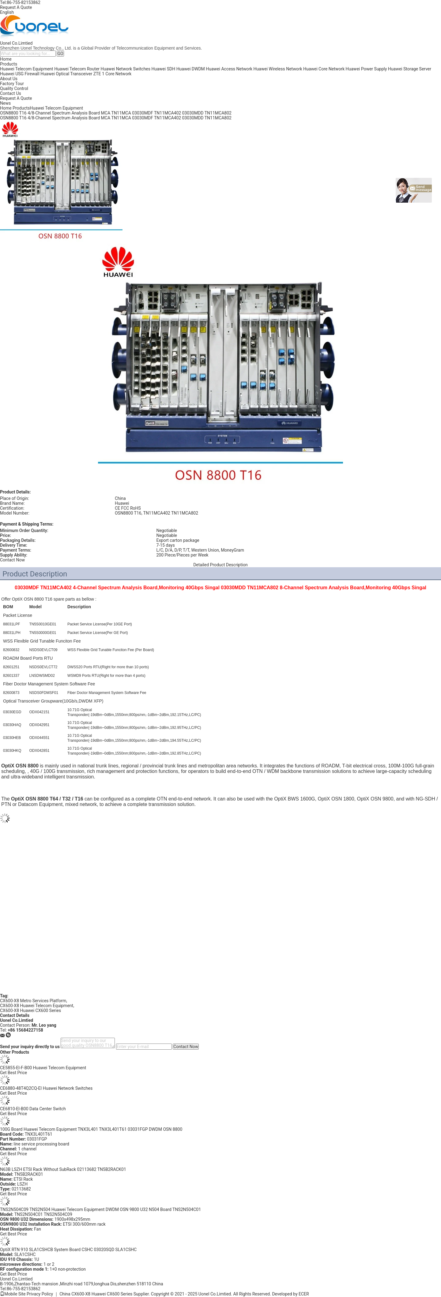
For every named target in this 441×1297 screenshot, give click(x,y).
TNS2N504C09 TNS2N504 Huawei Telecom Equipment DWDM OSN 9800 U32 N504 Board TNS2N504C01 (100, 1209)
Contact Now (12, 559)
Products (8, 64)
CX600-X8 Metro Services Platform (33, 1000)
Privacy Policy (40, 1293)
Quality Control (14, 88)
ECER (304, 1293)
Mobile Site (13, 1293)
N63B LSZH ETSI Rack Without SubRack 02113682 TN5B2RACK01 (63, 1169)
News (5, 103)
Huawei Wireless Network (277, 68)
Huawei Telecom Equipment (26, 68)
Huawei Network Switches (125, 68)
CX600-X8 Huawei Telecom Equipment (36, 1005)
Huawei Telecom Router (77, 68)
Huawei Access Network (229, 68)
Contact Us (10, 93)
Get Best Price (13, 1072)
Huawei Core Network (324, 68)
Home (6, 59)
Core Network (118, 73)
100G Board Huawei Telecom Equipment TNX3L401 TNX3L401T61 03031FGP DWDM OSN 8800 (91, 1129)
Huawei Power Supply (366, 68)
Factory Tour (12, 83)
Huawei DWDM (190, 68)
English (7, 12)
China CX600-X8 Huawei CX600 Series (95, 1293)
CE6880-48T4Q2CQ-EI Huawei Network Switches (46, 1088)
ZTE (97, 73)
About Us (8, 78)
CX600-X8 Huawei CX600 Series (30, 1010)
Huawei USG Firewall (20, 73)
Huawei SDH (163, 68)
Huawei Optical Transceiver (66, 73)
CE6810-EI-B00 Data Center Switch (33, 1108)
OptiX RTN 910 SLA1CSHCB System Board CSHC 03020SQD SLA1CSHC (68, 1249)
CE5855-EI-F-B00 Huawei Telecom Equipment (43, 1067)
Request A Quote (16, 7)
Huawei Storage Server (409, 68)
